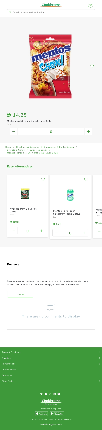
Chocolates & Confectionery (59, 147)
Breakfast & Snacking (27, 147)
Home (8, 147)
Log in (20, 294)
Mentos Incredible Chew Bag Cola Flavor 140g (32, 152)
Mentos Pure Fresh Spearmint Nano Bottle (66, 212)
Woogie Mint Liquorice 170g (23, 210)
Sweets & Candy (16, 149)
